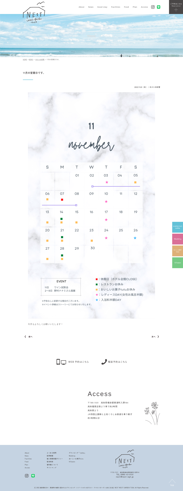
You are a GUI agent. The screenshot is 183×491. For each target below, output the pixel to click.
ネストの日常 (39, 59)
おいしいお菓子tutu (76, 459)
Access (144, 7)
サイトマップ (51, 467)
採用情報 (50, 456)
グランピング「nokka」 (77, 453)
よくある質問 (51, 453)
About (81, 7)
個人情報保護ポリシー (55, 459)
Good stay (102, 7)
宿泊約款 (50, 461)
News (91, 7)
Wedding (72, 456)
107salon (72, 461)
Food (126, 7)
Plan (135, 7)
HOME (25, 59)
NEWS (31, 59)
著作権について (52, 465)
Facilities (115, 7)
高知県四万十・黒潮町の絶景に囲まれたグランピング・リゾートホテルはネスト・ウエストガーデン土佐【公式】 (77, 488)
